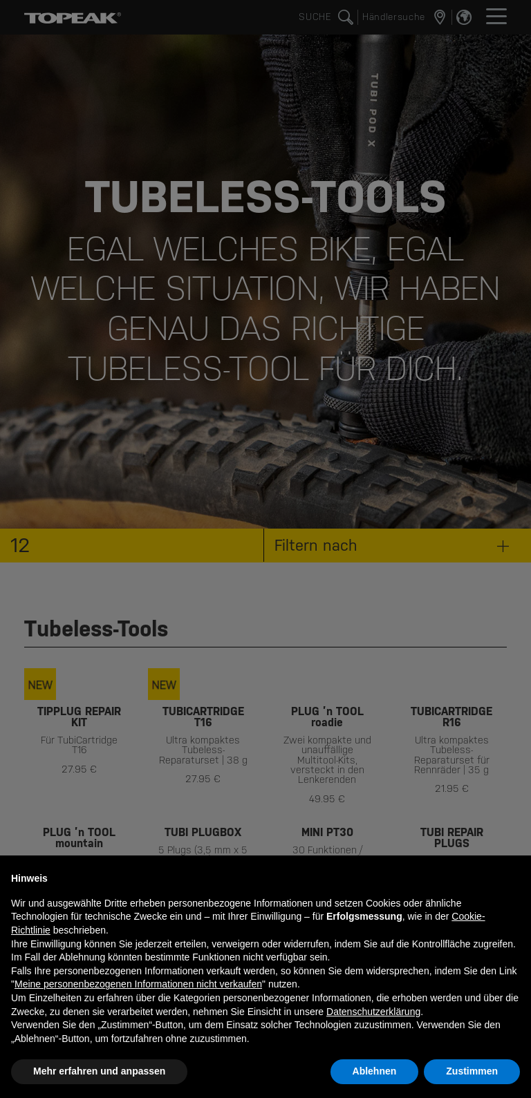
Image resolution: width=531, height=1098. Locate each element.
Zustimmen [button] (472, 1071)
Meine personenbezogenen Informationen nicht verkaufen (138, 984)
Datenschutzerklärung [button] (373, 1011)
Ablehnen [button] (375, 1071)
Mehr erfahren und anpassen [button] (99, 1071)
